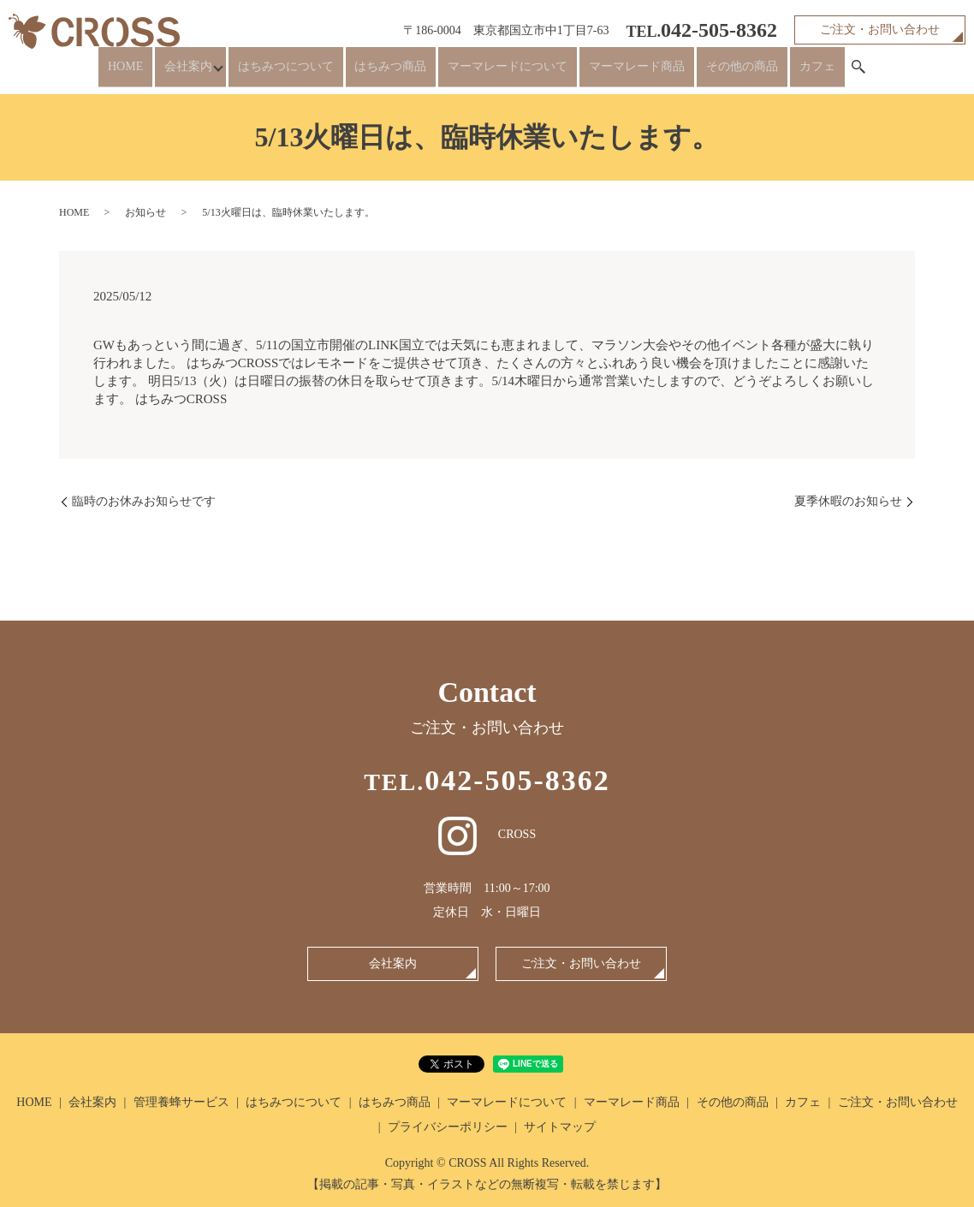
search (828, 73)
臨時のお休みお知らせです (144, 501)
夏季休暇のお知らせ (848, 501)
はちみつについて (306, 73)
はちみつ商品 (402, 73)
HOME (151, 73)
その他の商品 (726, 73)
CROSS (487, 834)
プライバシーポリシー (448, 1127)
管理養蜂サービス (181, 1102)
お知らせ (145, 212)
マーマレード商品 (630, 73)
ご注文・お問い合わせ (880, 29)
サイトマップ (560, 1127)
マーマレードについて (510, 73)
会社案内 (205, 73)
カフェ (792, 73)
